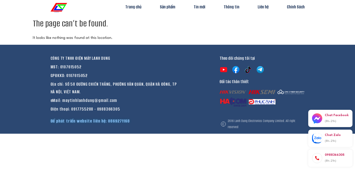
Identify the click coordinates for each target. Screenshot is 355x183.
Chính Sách (296, 7)
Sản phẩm (167, 7)
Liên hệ (263, 7)
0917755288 (82, 109)
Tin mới (199, 7)
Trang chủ (133, 7)
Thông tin (231, 7)
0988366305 (108, 109)
